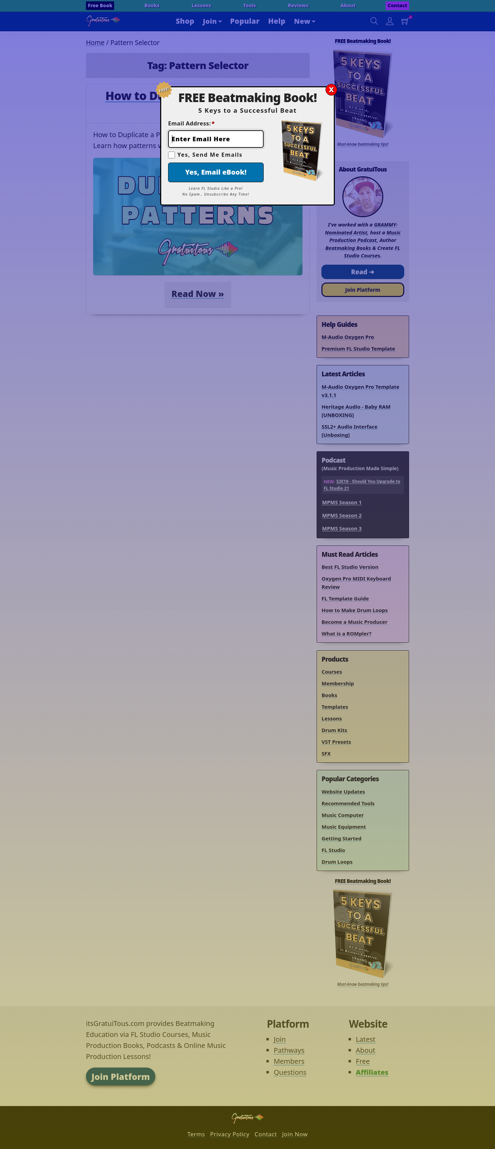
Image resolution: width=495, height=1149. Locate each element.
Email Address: (191, 123)
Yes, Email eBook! (215, 172)
